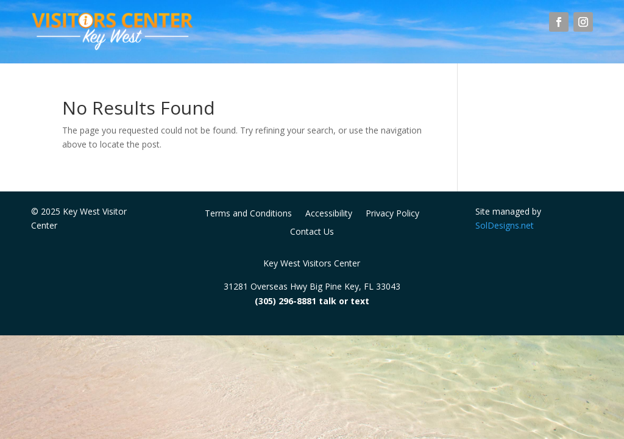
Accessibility (328, 214)
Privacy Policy (392, 214)
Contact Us (312, 232)
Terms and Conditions (248, 214)
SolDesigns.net (504, 225)
